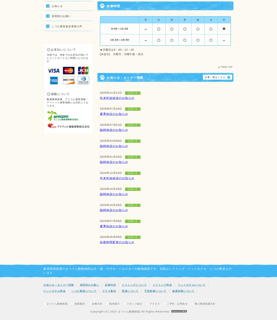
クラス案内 (109, 291)
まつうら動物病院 (57, 303)
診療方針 (97, 303)
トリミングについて (134, 284)
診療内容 (110, 284)
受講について (130, 291)
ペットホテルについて (192, 284)
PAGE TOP (227, 67)
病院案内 (80, 303)
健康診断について (183, 291)
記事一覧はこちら (215, 77)
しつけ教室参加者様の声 (67, 26)
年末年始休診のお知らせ (117, 98)
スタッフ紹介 (134, 303)
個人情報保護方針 (205, 303)
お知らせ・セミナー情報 (58, 284)
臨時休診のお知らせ (114, 129)
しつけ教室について (84, 291)
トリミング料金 (162, 284)
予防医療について (155, 291)
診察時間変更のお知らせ (117, 242)
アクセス (154, 303)
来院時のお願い (61, 16)
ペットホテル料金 (54, 291)
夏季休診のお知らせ (114, 114)
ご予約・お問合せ (177, 303)
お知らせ (57, 6)
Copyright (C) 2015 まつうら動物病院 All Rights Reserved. (138, 311)
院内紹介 (114, 303)
